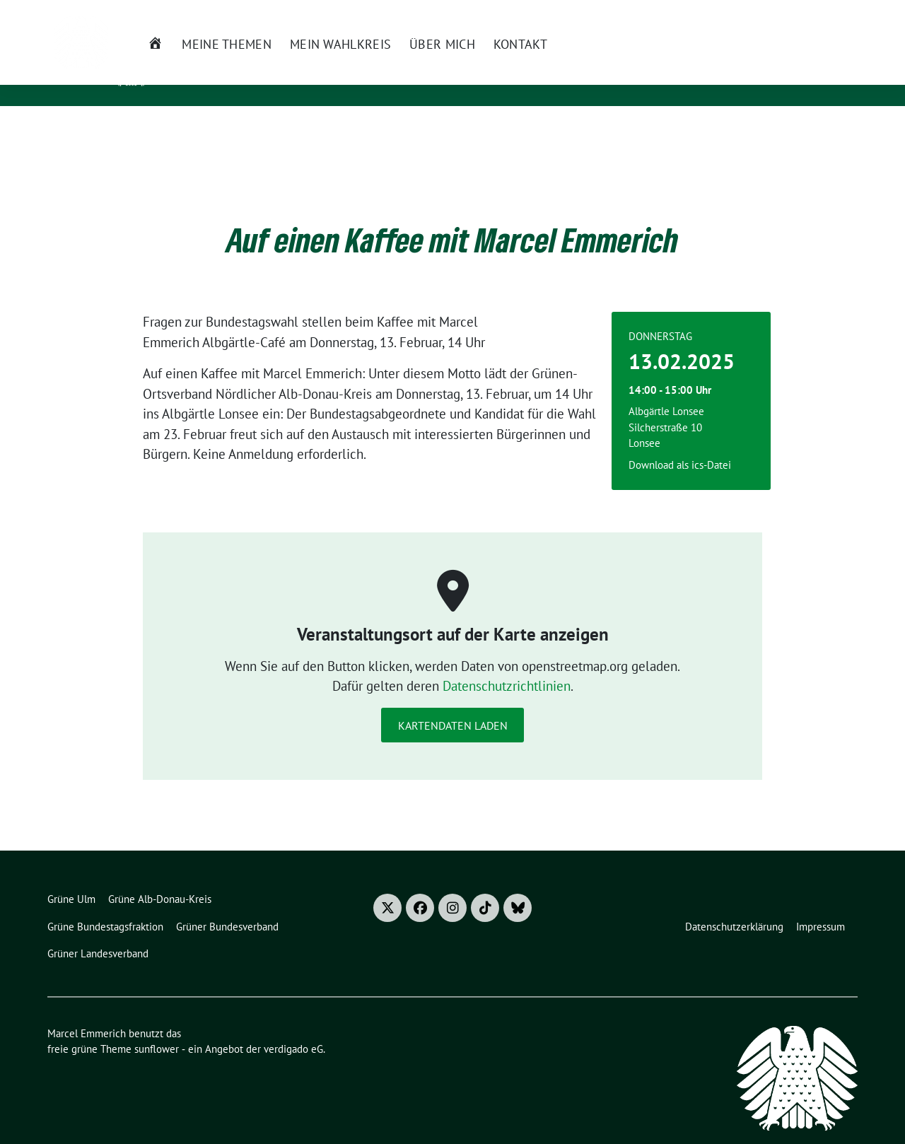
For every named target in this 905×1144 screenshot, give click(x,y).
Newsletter (565, 13)
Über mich (400, 130)
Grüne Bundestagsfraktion (105, 904)
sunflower (156, 1027)
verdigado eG (293, 1027)
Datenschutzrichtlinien (507, 663)
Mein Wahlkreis (297, 130)
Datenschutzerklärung (734, 904)
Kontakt (477, 130)
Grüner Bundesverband (227, 904)
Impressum (820, 904)
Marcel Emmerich (234, 57)
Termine (627, 13)
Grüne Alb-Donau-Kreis (159, 877)
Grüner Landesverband (97, 931)
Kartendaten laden (453, 703)
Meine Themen (184, 130)
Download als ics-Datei (680, 443)
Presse (677, 13)
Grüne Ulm (71, 877)
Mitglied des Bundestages (249, 77)
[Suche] (823, 14)
